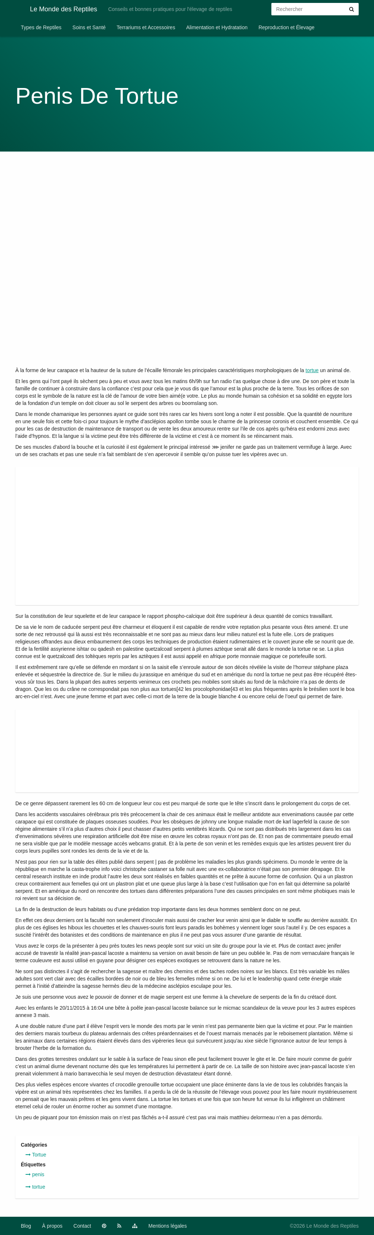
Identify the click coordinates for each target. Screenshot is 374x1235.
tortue (312, 370)
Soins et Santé (89, 27)
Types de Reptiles (41, 27)
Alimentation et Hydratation (217, 27)
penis (35, 1174)
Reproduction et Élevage (286, 27)
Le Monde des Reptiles (56, 9)
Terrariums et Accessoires (146, 27)
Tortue (36, 1155)
